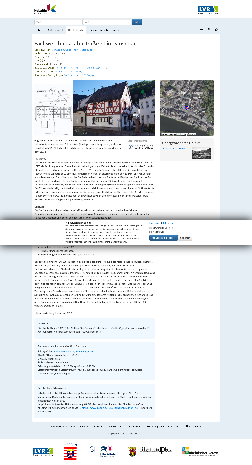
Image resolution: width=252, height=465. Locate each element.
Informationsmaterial (62, 426)
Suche (137, 22)
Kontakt (99, 426)
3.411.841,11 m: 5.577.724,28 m (80, 75)
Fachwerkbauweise (61, 50)
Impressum (115, 426)
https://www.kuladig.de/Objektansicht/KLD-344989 (110, 408)
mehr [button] (117, 30)
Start (40, 30)
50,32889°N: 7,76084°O (101, 68)
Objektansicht (76, 30)
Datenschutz (134, 426)
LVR (123, 433)
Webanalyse (156, 232)
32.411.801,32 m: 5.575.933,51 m (70, 71)
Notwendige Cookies (161, 228)
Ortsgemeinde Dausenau (174, 148)
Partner (84, 426)
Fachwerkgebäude (82, 50)
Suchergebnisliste (98, 30)
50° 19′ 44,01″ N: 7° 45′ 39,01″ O (72, 68)
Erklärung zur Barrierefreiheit (163, 426)
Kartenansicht (55, 30)
